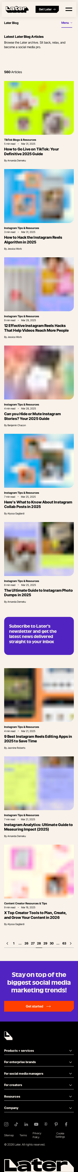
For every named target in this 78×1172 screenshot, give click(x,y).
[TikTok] (16, 1124)
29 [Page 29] (45, 943)
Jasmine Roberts (16, 747)
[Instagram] (6, 1124)
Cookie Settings (60, 1135)
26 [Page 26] (26, 943)
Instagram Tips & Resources (21, 228)
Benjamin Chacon (16, 425)
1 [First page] (13, 943)
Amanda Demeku (16, 160)
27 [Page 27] (33, 943)
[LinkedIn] (26, 1124)
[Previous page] (7, 943)
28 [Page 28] (39, 943)
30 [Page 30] (52, 943)
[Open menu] (69, 9)
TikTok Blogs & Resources (20, 139)
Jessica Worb (14, 248)
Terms (23, 1135)
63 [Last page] (64, 943)
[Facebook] (66, 1124)
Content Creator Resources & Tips (25, 903)
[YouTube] (36, 1124)
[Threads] (46, 1124)
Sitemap (9, 1135)
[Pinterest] (56, 1124)
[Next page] (71, 943)
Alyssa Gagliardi (15, 513)
